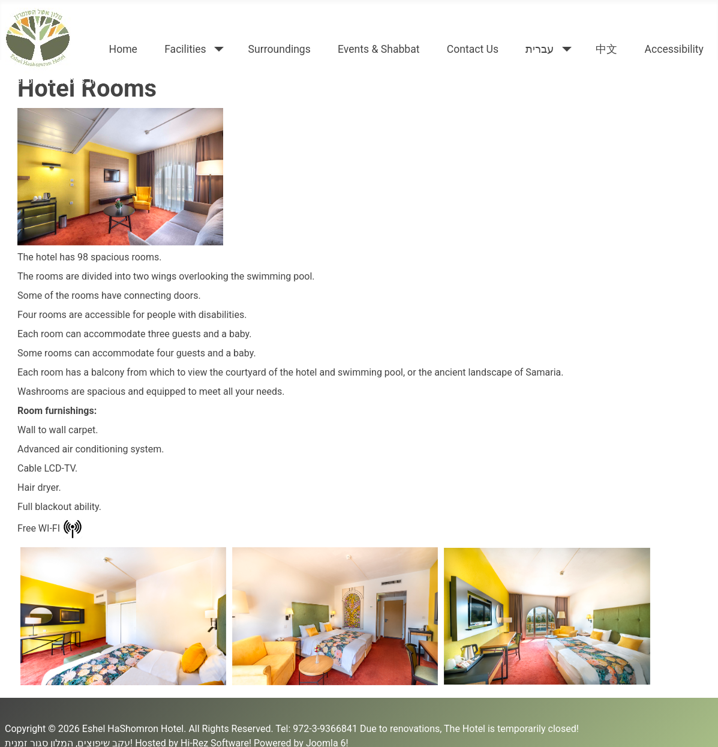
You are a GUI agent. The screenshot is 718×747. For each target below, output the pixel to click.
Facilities (185, 49)
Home (123, 49)
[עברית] (564, 49)
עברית (539, 49)
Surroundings (279, 49)
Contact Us (472, 49)
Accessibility (673, 49)
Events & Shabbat (379, 49)
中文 (606, 49)
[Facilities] (216, 49)
